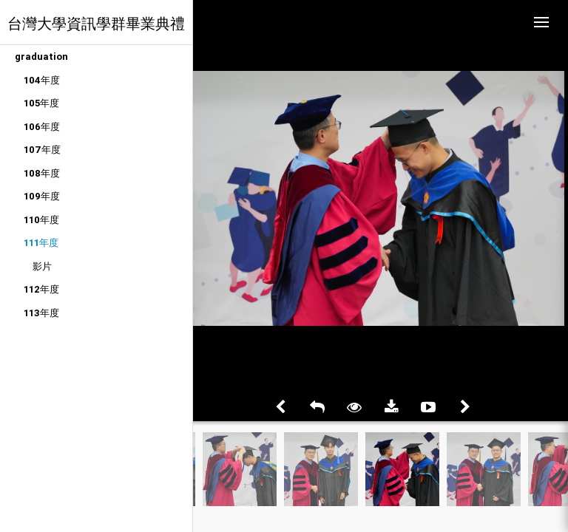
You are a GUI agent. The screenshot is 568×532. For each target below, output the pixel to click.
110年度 (41, 220)
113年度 (41, 313)
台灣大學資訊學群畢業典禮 (96, 23)
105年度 (41, 103)
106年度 (42, 126)
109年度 (42, 196)
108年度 (42, 173)
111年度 (41, 242)
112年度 (41, 289)
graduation (41, 56)
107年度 (42, 149)
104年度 (42, 80)
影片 (42, 266)
